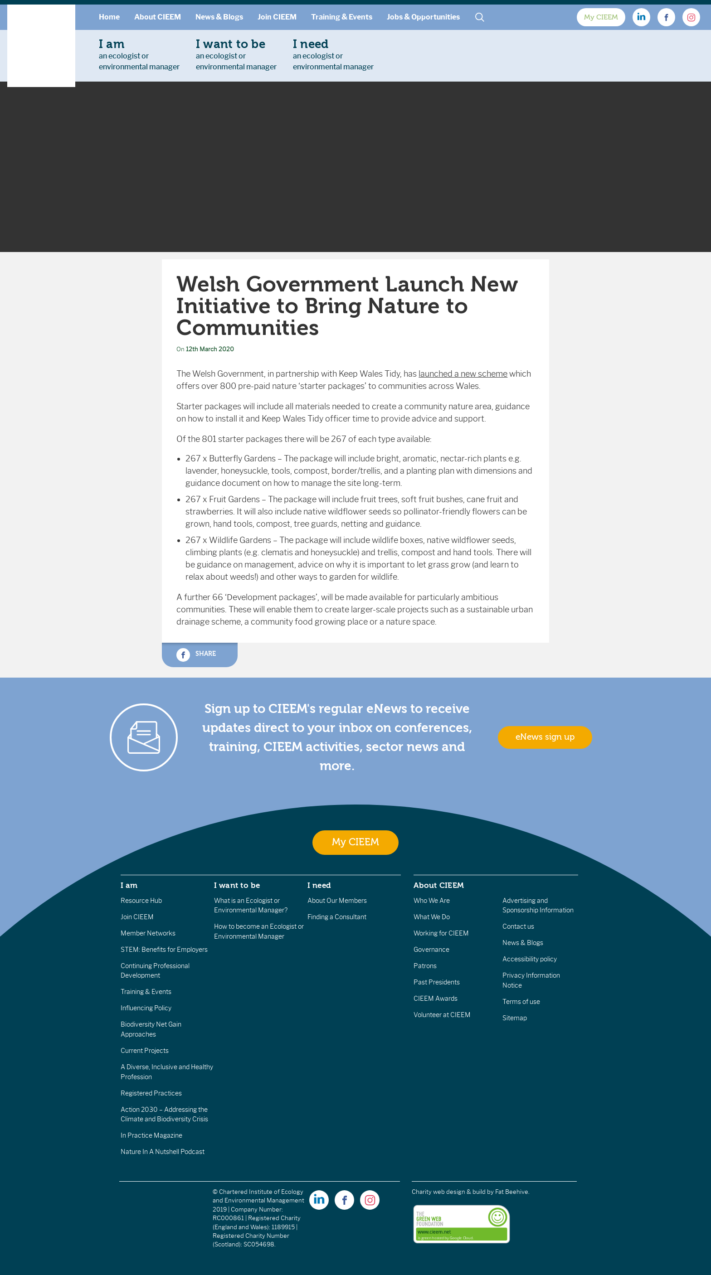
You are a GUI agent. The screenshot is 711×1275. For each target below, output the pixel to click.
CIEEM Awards (436, 998)
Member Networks (148, 933)
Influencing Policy (146, 1008)
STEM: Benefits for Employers (164, 949)
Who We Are (432, 901)
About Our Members (337, 901)
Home (109, 17)
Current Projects (145, 1051)
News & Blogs (219, 17)
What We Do (432, 917)
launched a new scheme (463, 374)
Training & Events (341, 17)
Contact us (518, 926)
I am (129, 885)
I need (319, 885)
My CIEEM (601, 17)
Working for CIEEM (441, 933)
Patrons (425, 966)
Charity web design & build (449, 1191)
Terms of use (521, 1002)
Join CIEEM (277, 17)
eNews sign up (545, 737)
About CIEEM (157, 17)
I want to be (237, 885)
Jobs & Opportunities (423, 17)
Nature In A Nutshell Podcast (163, 1152)
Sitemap (514, 1018)
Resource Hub (141, 901)
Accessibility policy (529, 959)
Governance (431, 949)
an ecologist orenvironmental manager (139, 54)
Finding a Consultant (336, 917)
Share (195, 655)
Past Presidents (437, 982)
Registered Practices (151, 1093)
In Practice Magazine (151, 1135)
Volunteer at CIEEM (442, 1015)
